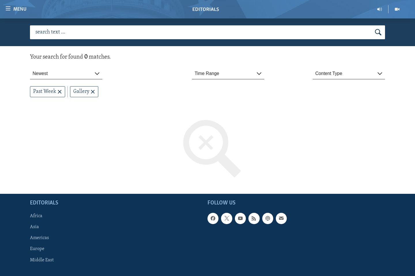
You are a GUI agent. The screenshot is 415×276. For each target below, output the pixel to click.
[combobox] (66, 73)
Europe (37, 249)
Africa (36, 216)
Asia (34, 227)
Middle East (42, 260)
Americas (39, 238)
